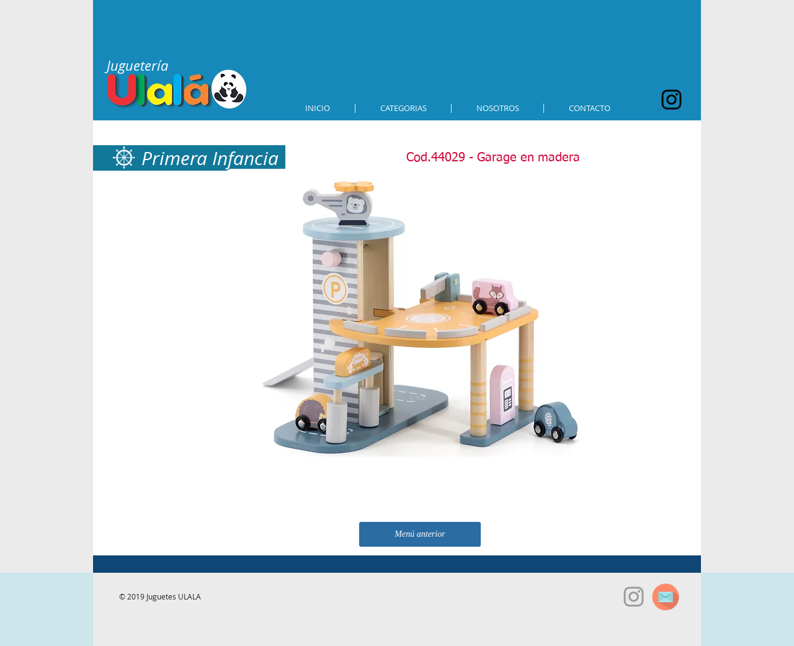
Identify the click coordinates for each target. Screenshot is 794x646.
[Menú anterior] (420, 534)
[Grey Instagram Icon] (633, 596)
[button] (403, 108)
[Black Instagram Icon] (671, 99)
